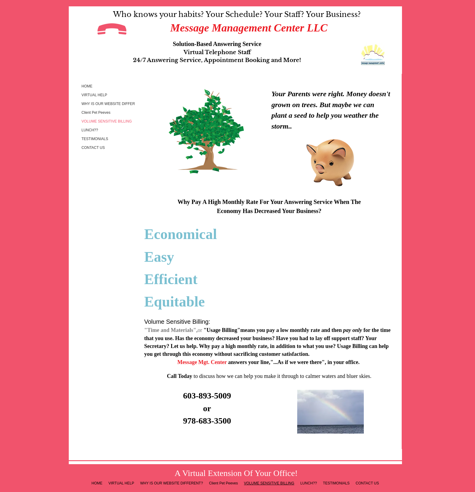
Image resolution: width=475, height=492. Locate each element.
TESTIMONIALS (94, 139)
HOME (86, 86)
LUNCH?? (89, 130)
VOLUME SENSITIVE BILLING (106, 121)
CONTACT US (93, 148)
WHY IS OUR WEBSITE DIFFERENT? (112, 104)
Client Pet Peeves (95, 112)
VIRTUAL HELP (94, 95)
